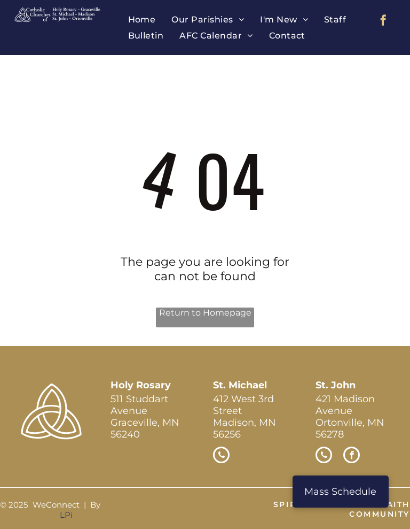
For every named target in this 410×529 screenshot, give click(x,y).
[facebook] (383, 21)
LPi (66, 515)
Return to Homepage (205, 313)
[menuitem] (142, 19)
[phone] (221, 456)
